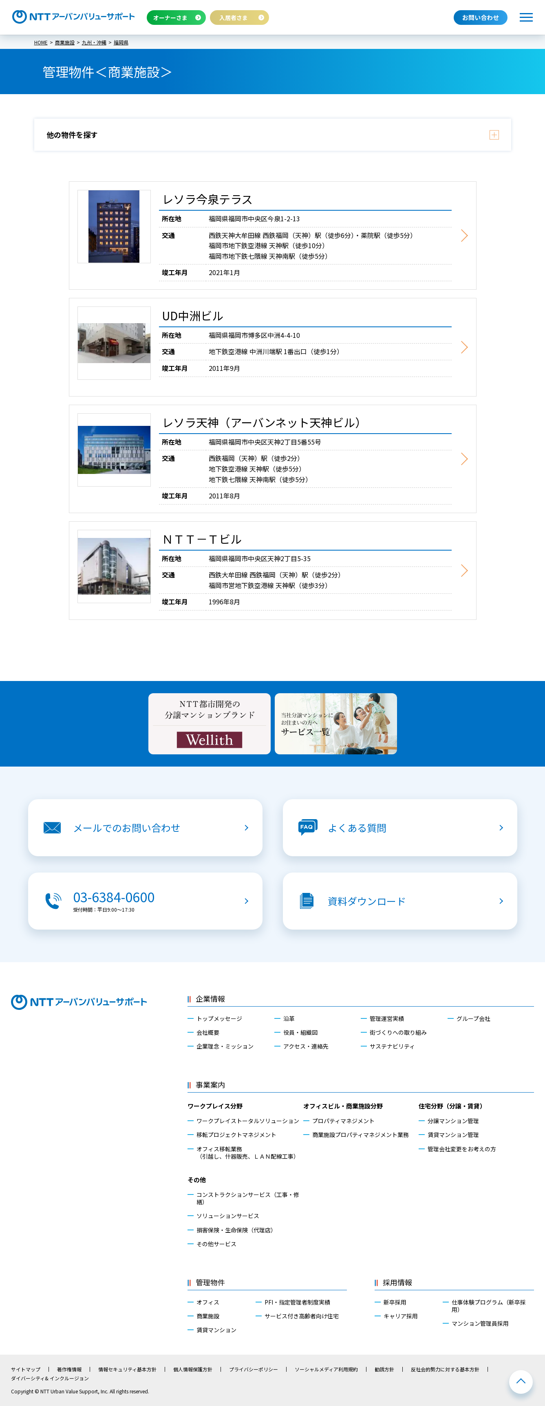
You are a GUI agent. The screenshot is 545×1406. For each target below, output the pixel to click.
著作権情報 (69, 1369)
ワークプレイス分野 (215, 1106)
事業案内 (210, 1084)
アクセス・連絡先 (306, 1046)
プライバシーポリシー (253, 1369)
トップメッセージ (219, 1018)
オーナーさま (170, 17)
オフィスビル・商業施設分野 (343, 1106)
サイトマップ (25, 1369)
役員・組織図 (300, 1032)
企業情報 (210, 998)
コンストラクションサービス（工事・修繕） (247, 1198)
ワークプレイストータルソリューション (247, 1120)
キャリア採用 (401, 1316)
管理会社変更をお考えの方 (462, 1149)
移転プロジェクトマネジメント (236, 1134)
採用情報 (397, 1282)
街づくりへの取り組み (398, 1032)
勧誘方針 (384, 1369)
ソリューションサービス (227, 1215)
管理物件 (210, 1282)
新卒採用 (395, 1302)
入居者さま (233, 17)
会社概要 (207, 1032)
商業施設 (207, 1316)
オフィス (207, 1302)
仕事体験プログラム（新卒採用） (489, 1305)
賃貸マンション (216, 1329)
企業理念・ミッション (225, 1046)
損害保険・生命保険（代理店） (236, 1230)
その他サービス (216, 1243)
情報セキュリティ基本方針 (127, 1369)
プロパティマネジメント (343, 1120)
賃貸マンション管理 (453, 1134)
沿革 (289, 1018)
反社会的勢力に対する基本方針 (445, 1369)
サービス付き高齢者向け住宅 (302, 1316)
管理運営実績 (387, 1018)
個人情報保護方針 (192, 1369)
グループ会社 (473, 1018)
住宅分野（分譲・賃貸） (452, 1106)
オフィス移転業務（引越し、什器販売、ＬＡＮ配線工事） (247, 1152)
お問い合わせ (480, 17)
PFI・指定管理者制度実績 (297, 1302)
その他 (197, 1179)
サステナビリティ (392, 1046)
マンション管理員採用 (480, 1323)
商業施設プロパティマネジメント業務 (360, 1134)
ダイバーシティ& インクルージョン (50, 1378)
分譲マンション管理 (453, 1120)
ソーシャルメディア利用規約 (326, 1369)
